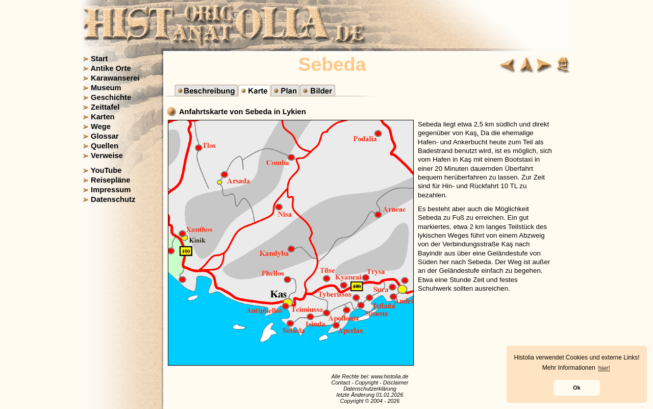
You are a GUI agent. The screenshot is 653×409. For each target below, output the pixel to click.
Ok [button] (576, 388)
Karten (102, 117)
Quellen (104, 146)
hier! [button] (604, 368)
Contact (340, 382)
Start (99, 59)
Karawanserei (115, 78)
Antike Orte (111, 68)
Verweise (107, 155)
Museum (106, 88)
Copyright (367, 382)
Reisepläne (110, 180)
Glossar (105, 136)
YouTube (106, 170)
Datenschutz (113, 199)
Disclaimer (396, 382)
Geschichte (111, 97)
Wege (101, 126)
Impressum (111, 190)
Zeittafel (105, 107)
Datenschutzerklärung (369, 389)
